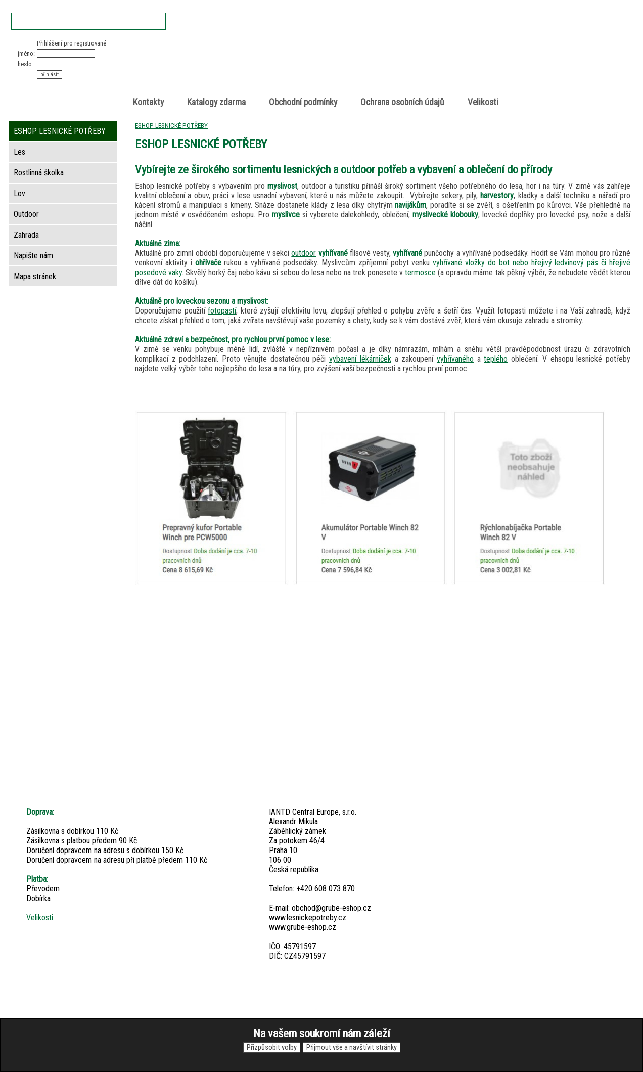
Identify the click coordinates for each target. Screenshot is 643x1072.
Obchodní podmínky (303, 102)
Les (19, 152)
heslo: (25, 64)
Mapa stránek (35, 276)
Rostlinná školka (39, 172)
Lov (19, 193)
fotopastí (222, 311)
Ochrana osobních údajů (402, 102)
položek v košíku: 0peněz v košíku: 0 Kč (523, 57)
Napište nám (33, 255)
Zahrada (26, 235)
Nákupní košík (512, 48)
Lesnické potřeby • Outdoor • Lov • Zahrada (324, 66)
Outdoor (26, 214)
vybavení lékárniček (360, 359)
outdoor (303, 253)
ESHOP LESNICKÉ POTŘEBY (171, 125)
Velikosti (483, 102)
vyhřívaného (455, 359)
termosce (420, 272)
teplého (496, 359)
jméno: (26, 53)
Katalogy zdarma (216, 102)
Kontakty (148, 102)
